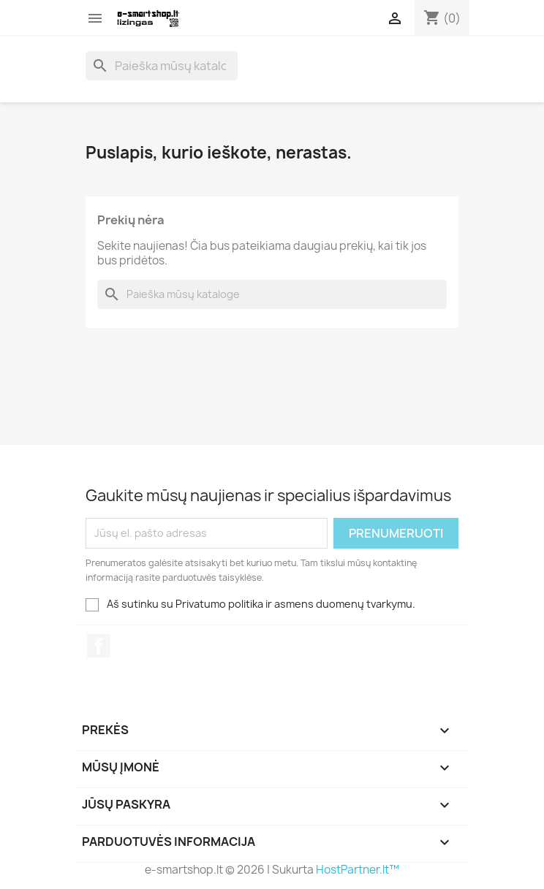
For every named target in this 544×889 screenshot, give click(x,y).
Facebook (98, 645)
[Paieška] (162, 65)
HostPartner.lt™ (357, 869)
